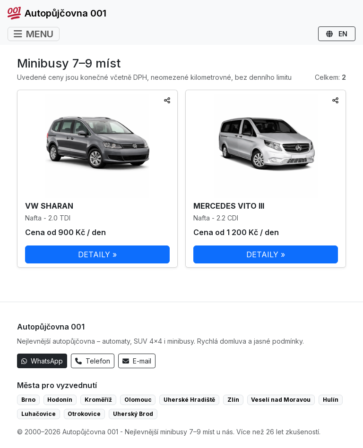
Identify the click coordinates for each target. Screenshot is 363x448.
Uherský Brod (133, 413)
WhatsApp (42, 361)
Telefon (92, 361)
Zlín (233, 399)
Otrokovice (84, 413)
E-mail (136, 361)
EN (336, 34)
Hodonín (59, 399)
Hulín (330, 399)
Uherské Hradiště (189, 399)
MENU (33, 34)
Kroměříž (98, 399)
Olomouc (138, 399)
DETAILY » (97, 254)
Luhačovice (38, 413)
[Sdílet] (167, 100)
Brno (28, 399)
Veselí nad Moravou (281, 399)
